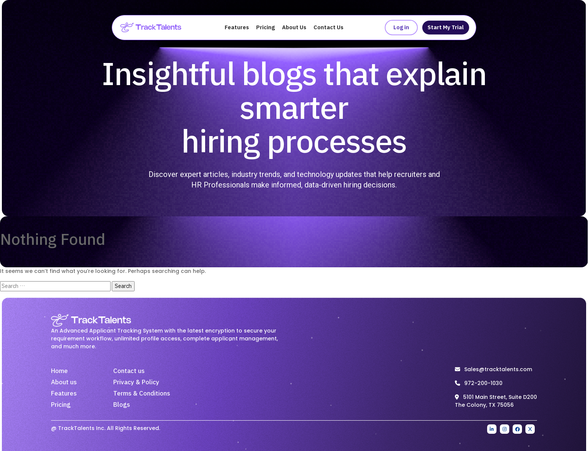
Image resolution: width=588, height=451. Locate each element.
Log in (401, 27)
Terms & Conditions (141, 393)
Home (59, 371)
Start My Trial (446, 27)
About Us (294, 27)
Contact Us (329, 27)
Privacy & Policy (136, 382)
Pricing (265, 27)
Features (237, 27)
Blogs (121, 404)
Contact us (129, 371)
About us (64, 382)
